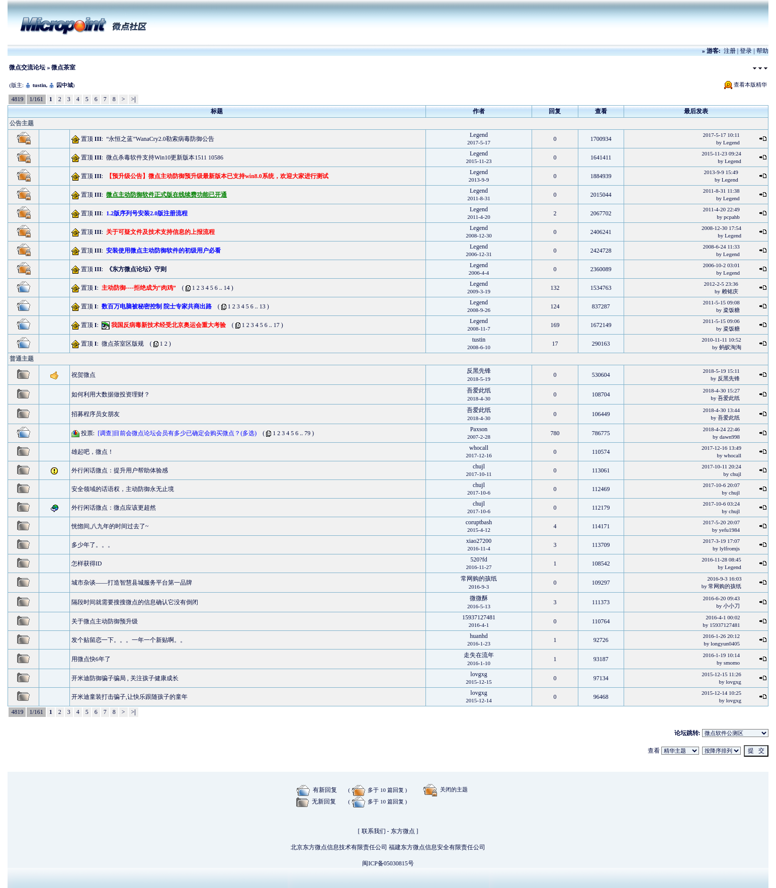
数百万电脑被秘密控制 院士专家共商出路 (157, 306)
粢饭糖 (731, 310)
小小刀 (731, 606)
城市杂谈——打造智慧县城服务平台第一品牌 (131, 582)
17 (277, 325)
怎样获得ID (86, 563)
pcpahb (732, 217)
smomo (732, 663)
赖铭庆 (730, 291)
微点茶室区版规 (123, 343)
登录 (746, 50)
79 (307, 433)
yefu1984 (729, 530)
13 (263, 306)
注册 (730, 50)
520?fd (478, 559)
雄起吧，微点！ (92, 451)
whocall (478, 447)
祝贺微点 (83, 374)
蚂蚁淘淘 (730, 347)
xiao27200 (479, 540)
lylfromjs (730, 548)
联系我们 (374, 831)
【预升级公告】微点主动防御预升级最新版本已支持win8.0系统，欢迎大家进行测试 (217, 176)
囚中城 (64, 85)
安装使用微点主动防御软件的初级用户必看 (163, 250)
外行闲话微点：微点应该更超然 (113, 507)
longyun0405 (725, 643)
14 (227, 287)
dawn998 (730, 437)
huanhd (478, 635)
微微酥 (479, 598)
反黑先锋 (479, 370)
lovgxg (478, 674)
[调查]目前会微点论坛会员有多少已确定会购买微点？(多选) (177, 433)
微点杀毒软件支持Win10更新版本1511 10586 (164, 157)
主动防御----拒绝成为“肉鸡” (139, 287)
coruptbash (479, 522)
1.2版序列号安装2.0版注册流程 (147, 213)
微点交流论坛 (27, 67)
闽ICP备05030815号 (388, 863)
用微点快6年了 (91, 659)
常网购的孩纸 (479, 578)
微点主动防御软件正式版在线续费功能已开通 (166, 194)
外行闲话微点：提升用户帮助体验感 (119, 470)
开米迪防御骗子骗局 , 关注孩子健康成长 (125, 678)
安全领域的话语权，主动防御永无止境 (122, 489)
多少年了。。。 (92, 544)
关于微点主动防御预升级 (104, 621)
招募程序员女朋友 (95, 414)
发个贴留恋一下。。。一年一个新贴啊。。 (128, 639)
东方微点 (403, 831)
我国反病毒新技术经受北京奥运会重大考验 (168, 325)
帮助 (762, 50)
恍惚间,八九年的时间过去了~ (110, 526)
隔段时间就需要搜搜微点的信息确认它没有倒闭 (134, 602)
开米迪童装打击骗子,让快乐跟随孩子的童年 (129, 696)
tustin (39, 85)
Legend (479, 134)
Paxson (479, 429)
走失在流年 (479, 655)
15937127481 (478, 617)
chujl (479, 466)
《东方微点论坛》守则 (136, 269)
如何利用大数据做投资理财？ (110, 394)
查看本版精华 (750, 85)
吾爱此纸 (479, 390)
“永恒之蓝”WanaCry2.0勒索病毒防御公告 (160, 138)
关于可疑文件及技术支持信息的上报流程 (160, 231)
